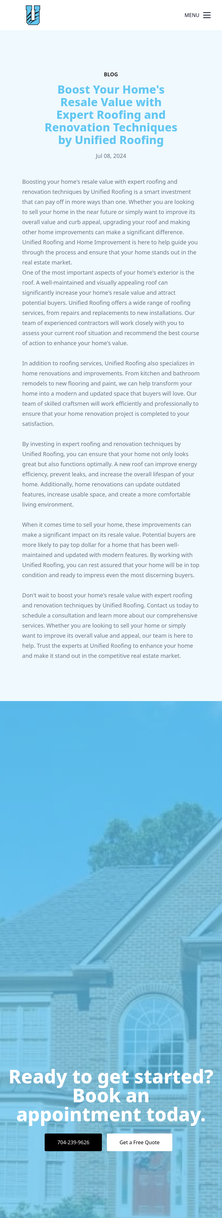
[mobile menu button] (206, 15)
